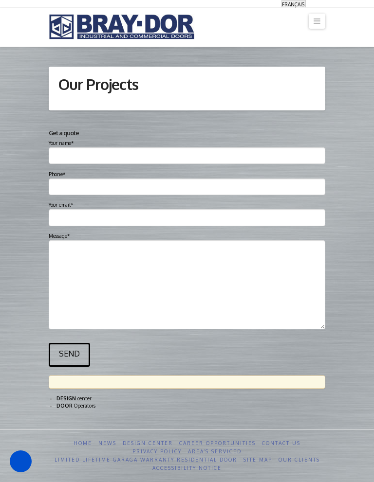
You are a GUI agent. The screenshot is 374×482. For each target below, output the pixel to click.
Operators (75, 406)
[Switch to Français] (293, 4)
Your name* (187, 150)
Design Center (148, 443)
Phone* (187, 181)
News (107, 443)
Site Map (257, 460)
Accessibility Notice (187, 468)
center (74, 398)
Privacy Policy (157, 451)
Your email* (187, 212)
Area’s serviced (215, 451)
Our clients (299, 460)
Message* (187, 240)
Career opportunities (217, 443)
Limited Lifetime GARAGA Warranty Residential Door (146, 460)
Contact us (281, 443)
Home (83, 443)
